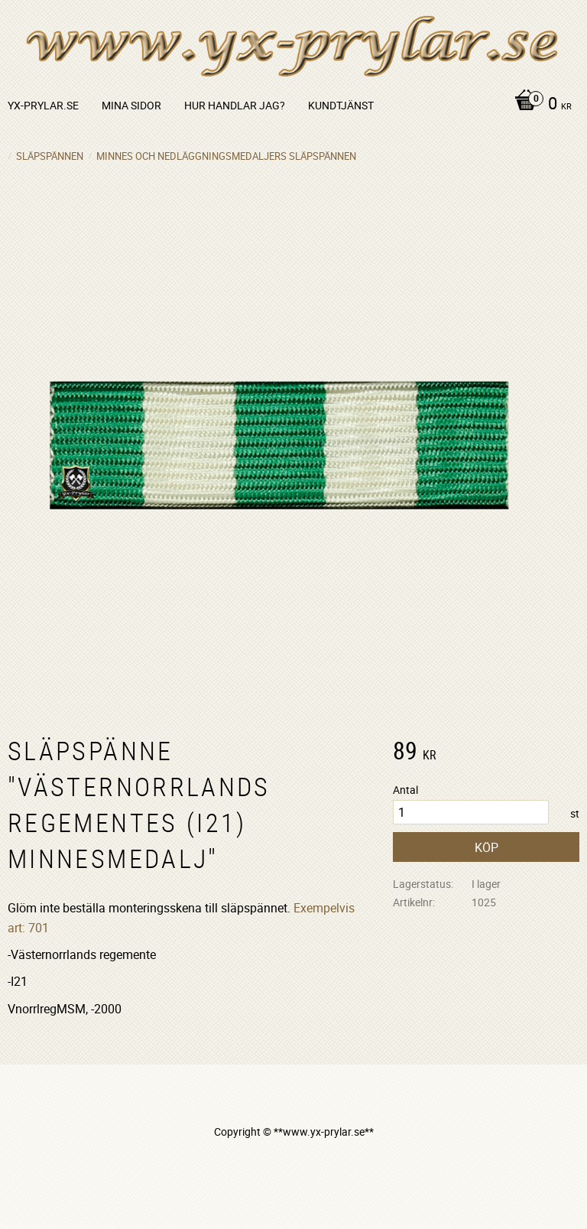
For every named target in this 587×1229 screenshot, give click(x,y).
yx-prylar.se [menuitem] (43, 105)
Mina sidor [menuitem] (131, 105)
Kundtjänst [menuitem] (341, 105)
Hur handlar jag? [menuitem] (234, 105)
